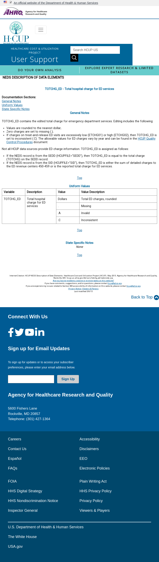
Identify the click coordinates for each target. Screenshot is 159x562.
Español (14, 459)
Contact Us (17, 449)
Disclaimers (89, 449)
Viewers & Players (90, 289)
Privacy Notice (74, 289)
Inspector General (22, 510)
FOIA (12, 481)
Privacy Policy (91, 501)
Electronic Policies (95, 468)
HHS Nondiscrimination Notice (33, 501)
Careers (14, 439)
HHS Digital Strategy (25, 491)
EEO (83, 459)
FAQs (12, 468)
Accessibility (90, 439)
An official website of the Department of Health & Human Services (56, 3)
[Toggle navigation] (41, 30)
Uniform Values (12, 105)
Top (79, 178)
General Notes (11, 101)
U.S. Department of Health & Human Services (45, 527)
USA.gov (15, 546)
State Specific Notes (16, 109)
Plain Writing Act (93, 481)
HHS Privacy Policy (96, 491)
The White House (22, 537)
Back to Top (145, 297)
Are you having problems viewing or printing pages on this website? (83, 280)
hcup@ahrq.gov (115, 283)
